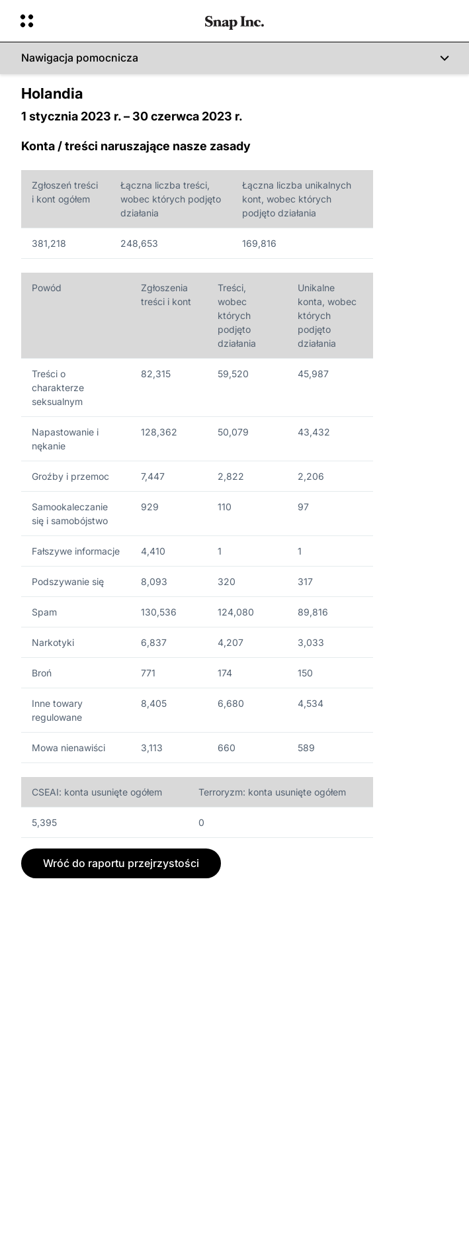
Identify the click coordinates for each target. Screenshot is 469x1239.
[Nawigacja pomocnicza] (234, 58)
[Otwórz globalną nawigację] (103, 21)
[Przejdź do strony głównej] (234, 21)
